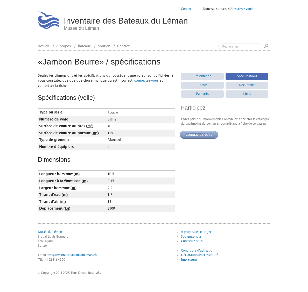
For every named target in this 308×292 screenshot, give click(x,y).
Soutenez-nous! (191, 236)
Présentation (202, 76)
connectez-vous (146, 80)
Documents (247, 85)
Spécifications (247, 76)
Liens (247, 94)
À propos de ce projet (196, 232)
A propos (63, 46)
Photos (202, 85)
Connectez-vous (199, 134)
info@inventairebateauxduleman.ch (72, 255)
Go (267, 48)
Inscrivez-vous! (242, 9)
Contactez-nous (191, 241)
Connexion (188, 9)
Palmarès (202, 94)
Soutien (104, 46)
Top (282, 25)
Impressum (189, 259)
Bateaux (84, 46)
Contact (123, 46)
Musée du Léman (50, 232)
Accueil (43, 46)
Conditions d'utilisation (197, 250)
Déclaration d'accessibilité (199, 255)
